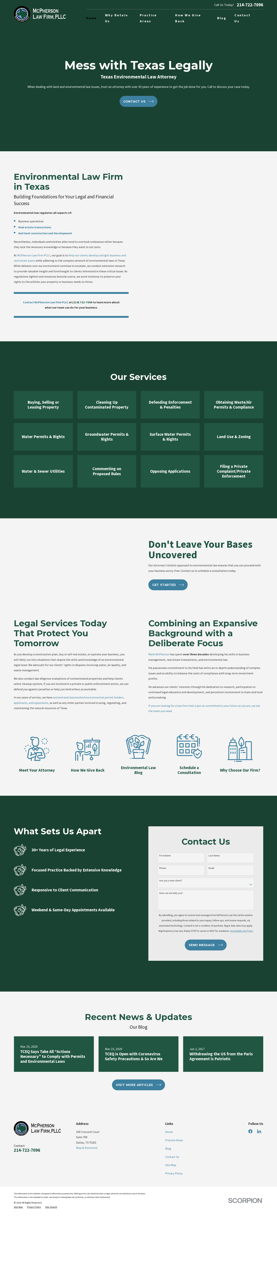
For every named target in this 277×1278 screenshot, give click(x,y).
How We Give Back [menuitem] (188, 18)
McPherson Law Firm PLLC (29, 255)
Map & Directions (87, 1196)
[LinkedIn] (259, 1180)
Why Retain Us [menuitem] (116, 18)
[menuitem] (18, 1256)
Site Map (170, 1214)
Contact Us (172, 1206)
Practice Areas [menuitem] (148, 18)
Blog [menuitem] (221, 18)
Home (169, 1181)
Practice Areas (174, 1189)
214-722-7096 (250, 5)
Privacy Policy (174, 1222)
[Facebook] (250, 1180)
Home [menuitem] (91, 18)
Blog (168, 1197)
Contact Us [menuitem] (242, 18)
